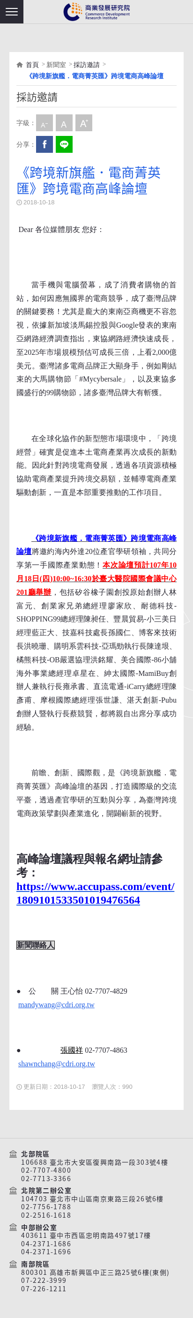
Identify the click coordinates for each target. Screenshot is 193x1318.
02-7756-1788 (46, 1207)
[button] (11, 11)
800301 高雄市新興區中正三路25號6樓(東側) (95, 1272)
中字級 (64, 122)
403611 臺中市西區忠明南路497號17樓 (86, 1235)
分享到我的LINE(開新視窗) (64, 144)
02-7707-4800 (46, 1170)
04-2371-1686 (46, 1244)
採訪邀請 (87, 64)
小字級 (44, 122)
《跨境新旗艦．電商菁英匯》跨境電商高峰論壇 (94, 76)
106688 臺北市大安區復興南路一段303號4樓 (94, 1162)
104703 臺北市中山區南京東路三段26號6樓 (92, 1199)
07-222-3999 (44, 1280)
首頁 (32, 64)
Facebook (44, 144)
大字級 (83, 122)
